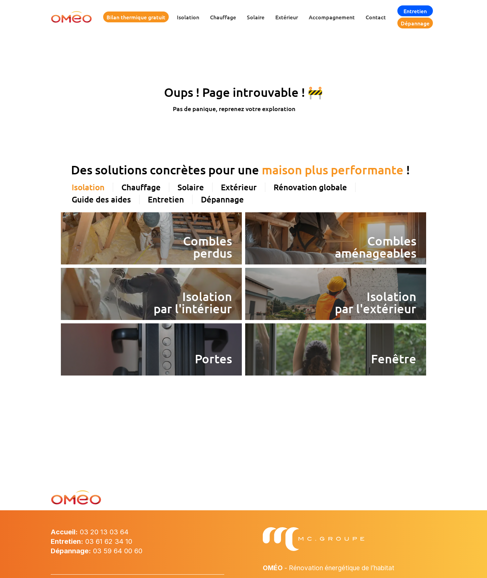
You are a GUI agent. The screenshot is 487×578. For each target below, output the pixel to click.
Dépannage (415, 23)
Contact (376, 17)
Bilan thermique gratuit (136, 17)
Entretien (415, 11)
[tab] (88, 164)
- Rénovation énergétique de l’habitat (333, 568)
